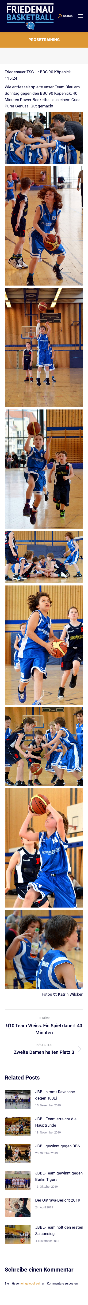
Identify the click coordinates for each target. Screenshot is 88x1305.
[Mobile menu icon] (80, 16)
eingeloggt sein (31, 1283)
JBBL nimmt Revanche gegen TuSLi (55, 1094)
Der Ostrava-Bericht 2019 (57, 1200)
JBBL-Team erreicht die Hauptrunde (56, 1122)
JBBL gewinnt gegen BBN (57, 1146)
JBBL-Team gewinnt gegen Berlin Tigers (59, 1176)
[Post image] (18, 1099)
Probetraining (44, 39)
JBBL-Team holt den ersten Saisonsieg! (59, 1230)
